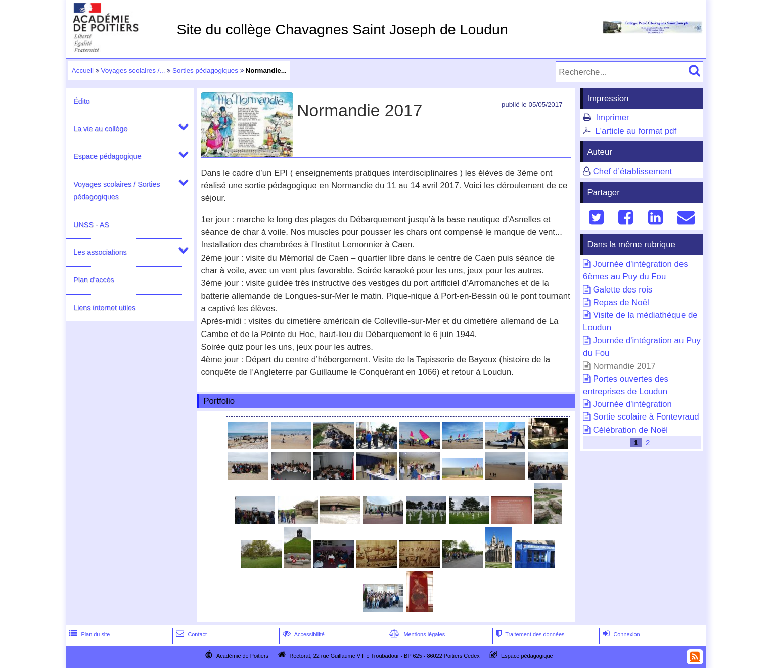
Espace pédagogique (107, 156)
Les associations (99, 252)
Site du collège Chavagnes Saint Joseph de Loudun (342, 29)
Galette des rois (623, 290)
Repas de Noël (621, 302)
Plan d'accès (93, 280)
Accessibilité (303, 634)
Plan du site (88, 634)
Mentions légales (416, 634)
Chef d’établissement (632, 171)
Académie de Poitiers (242, 655)
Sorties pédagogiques (205, 70)
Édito (81, 101)
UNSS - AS (91, 225)
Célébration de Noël (630, 430)
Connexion (620, 634)
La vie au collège (100, 128)
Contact (190, 634)
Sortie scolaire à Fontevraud (646, 417)
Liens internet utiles (104, 308)
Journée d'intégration (632, 404)
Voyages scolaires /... (133, 70)
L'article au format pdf (635, 131)
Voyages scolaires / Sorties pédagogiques (116, 190)
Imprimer (612, 117)
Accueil (83, 70)
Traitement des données (529, 634)
